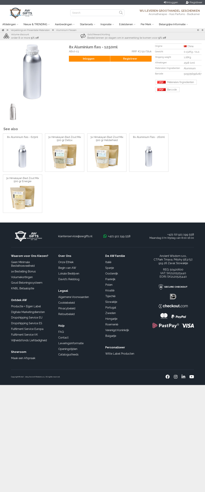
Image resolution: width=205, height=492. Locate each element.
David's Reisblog (68, 279)
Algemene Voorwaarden (73, 297)
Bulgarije (110, 335)
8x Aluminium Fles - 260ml (149, 137)
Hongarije (111, 318)
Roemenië (111, 324)
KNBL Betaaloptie (22, 288)
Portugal (110, 307)
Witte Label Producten (119, 353)
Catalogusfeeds (68, 354)
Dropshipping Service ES (26, 323)
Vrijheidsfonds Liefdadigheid (29, 340)
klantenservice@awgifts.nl (75, 236)
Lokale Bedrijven (68, 273)
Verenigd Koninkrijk (117, 330)
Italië (108, 262)
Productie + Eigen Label (26, 306)
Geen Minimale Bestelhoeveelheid (23, 264)
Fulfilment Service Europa (27, 329)
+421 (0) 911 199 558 (180, 234)
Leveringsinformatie (71, 343)
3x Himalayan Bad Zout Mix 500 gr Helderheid (106, 139)
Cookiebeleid (66, 302)
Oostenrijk (111, 273)
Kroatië (109, 290)
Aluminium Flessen (66, 30)
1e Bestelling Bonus (23, 271)
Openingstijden (67, 349)
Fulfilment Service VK (24, 334)
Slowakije (111, 301)
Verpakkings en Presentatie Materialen (30, 30)
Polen (108, 284)
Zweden (110, 313)
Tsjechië (110, 296)
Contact (63, 337)
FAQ (61, 332)
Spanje (109, 267)
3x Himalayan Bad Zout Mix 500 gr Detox (64, 139)
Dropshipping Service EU (26, 317)
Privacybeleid (66, 308)
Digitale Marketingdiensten (28, 312)
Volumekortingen (22, 277)
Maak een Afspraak (23, 358)
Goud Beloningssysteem (26, 282)
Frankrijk (110, 279)
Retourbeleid (66, 314)
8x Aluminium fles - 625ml (22, 137)
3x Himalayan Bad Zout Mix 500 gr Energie (22, 180)
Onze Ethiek (66, 262)
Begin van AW (67, 267)
